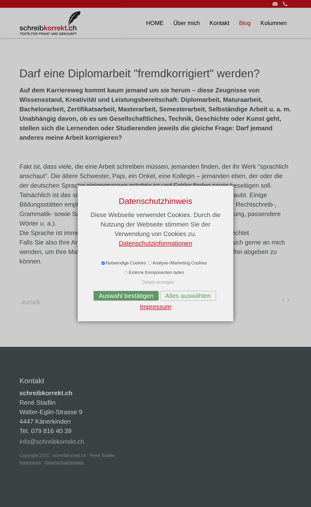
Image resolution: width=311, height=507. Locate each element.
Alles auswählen (188, 295)
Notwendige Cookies (126, 263)
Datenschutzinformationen (155, 243)
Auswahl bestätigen (126, 295)
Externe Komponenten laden (156, 272)
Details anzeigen (158, 282)
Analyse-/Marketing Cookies (179, 263)
